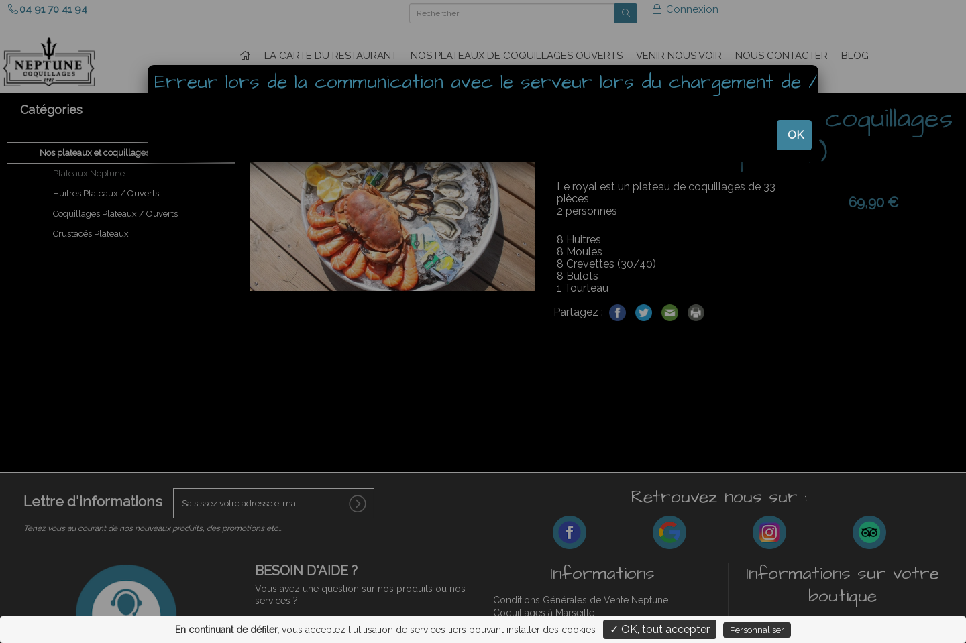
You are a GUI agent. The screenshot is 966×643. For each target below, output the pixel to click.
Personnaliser (757, 630)
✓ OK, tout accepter (660, 629)
